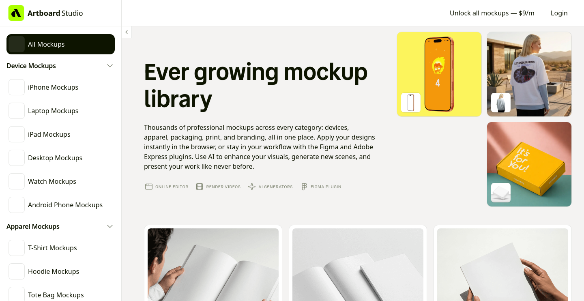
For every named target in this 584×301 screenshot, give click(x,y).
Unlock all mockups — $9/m (492, 13)
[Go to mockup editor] (439, 74)
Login (559, 13)
